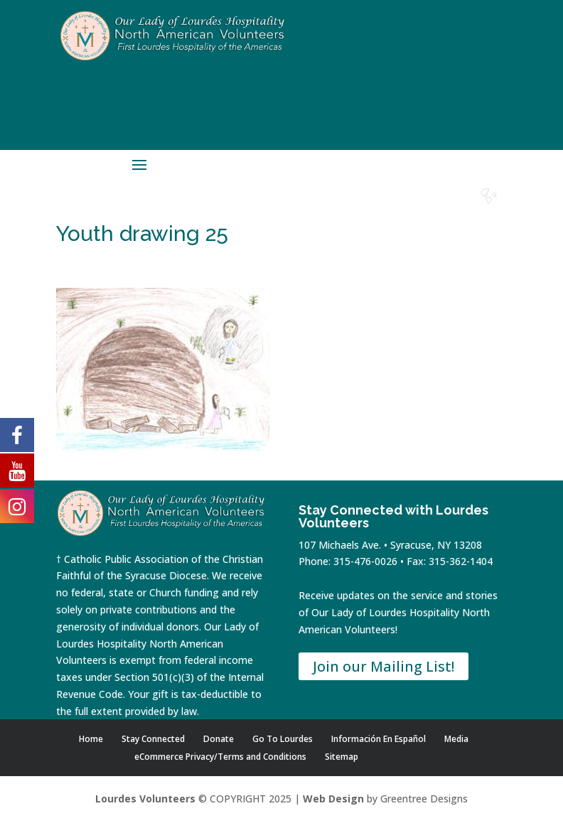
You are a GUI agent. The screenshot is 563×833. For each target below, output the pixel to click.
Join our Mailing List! (383, 666)
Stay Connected (153, 739)
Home (295, 209)
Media (456, 739)
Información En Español (378, 739)
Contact (411, 209)
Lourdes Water (450, 214)
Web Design (333, 798)
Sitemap (341, 757)
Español (488, 209)
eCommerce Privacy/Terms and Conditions (220, 757)
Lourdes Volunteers (145, 798)
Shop (334, 209)
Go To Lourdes (282, 739)
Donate (372, 209)
